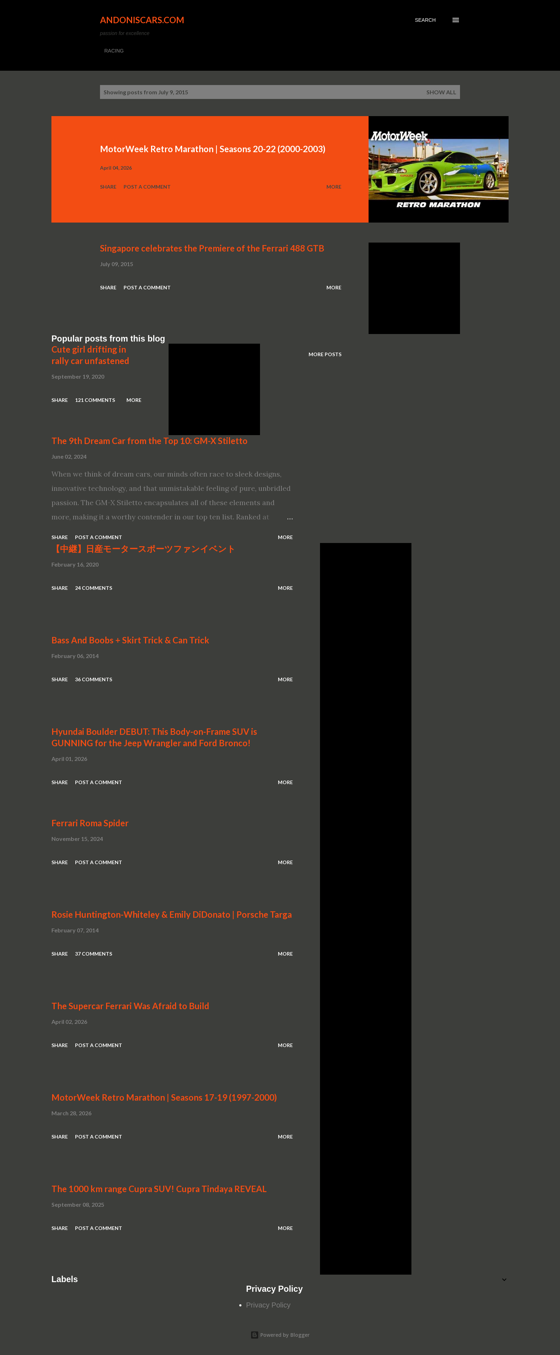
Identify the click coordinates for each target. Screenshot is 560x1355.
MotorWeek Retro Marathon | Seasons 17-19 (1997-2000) (164, 1097)
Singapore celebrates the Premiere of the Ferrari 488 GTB (212, 248)
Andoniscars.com (142, 20)
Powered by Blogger (280, 1334)
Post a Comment (147, 187)
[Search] (425, 20)
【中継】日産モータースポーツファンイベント (143, 548)
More (333, 187)
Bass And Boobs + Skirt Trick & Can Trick (130, 640)
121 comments (95, 400)
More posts (325, 354)
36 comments (93, 679)
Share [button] (108, 187)
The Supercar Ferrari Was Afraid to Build (130, 1006)
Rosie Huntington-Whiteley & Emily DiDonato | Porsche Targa (171, 914)
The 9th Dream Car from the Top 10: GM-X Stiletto (149, 440)
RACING (114, 51)
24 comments (93, 588)
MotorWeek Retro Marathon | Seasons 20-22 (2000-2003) (212, 149)
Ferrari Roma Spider (90, 823)
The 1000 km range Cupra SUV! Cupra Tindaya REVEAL (159, 1189)
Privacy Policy (268, 1305)
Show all (441, 92)
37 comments (93, 954)
